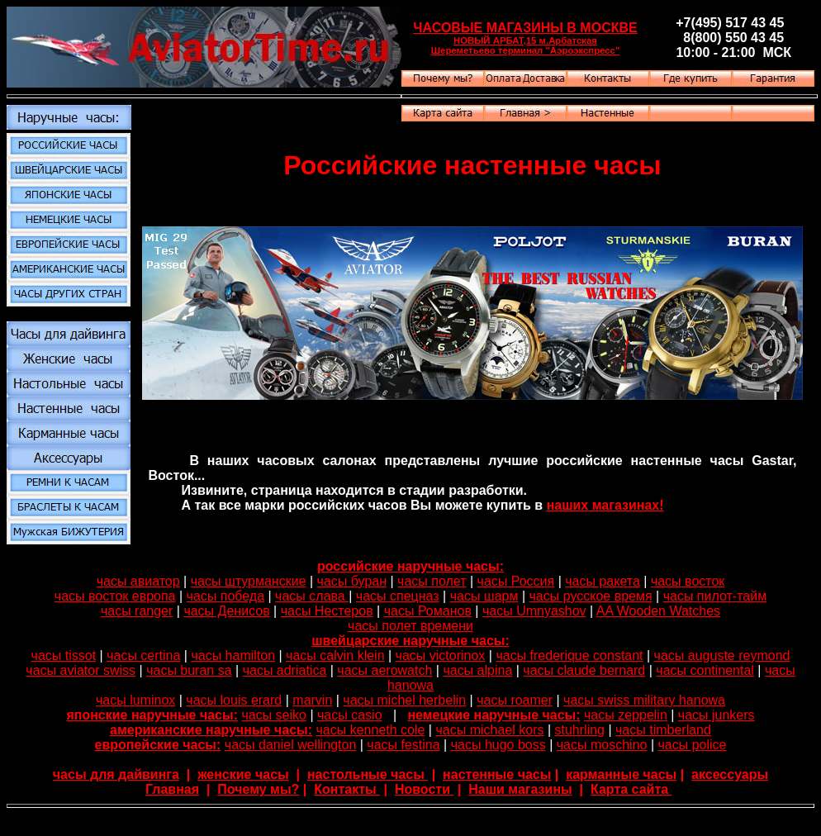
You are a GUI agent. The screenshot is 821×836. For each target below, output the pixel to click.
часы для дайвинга (116, 774)
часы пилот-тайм (714, 596)
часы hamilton (233, 655)
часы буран (352, 581)
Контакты (347, 789)
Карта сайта (631, 789)
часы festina (403, 745)
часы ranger (137, 611)
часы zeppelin (625, 715)
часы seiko (273, 715)
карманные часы (621, 774)
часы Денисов (226, 611)
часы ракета (602, 581)
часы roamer (515, 700)
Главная (172, 789)
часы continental (705, 670)
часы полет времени (410, 626)
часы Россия (516, 581)
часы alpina (477, 670)
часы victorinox (441, 655)
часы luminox (135, 700)
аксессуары (729, 774)
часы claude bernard (584, 670)
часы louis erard (234, 700)
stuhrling (580, 730)
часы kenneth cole (370, 730)
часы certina (143, 655)
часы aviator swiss (80, 670)
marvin (312, 700)
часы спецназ (397, 596)
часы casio (349, 715)
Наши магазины (520, 789)
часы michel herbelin (404, 700)
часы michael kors (489, 730)
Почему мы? (258, 789)
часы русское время (591, 596)
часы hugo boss (498, 745)
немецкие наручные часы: (493, 715)
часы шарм (484, 596)
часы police (691, 745)
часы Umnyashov (534, 611)
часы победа (226, 596)
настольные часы (367, 774)
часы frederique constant (569, 655)
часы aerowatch (384, 670)
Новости (424, 789)
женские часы (243, 774)
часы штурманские (248, 581)
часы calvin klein (335, 655)
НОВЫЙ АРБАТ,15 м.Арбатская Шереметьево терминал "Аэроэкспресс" (525, 45)
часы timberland (663, 730)
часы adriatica (285, 670)
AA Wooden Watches (658, 611)
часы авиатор (138, 581)
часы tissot (64, 655)
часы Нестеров (327, 611)
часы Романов (428, 611)
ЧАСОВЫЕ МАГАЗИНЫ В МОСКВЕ (525, 28)
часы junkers (716, 715)
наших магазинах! (605, 505)
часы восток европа (115, 596)
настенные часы (497, 774)
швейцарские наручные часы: (410, 641)
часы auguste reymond (722, 655)
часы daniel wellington (290, 745)
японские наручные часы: (152, 715)
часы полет (431, 581)
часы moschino (602, 745)
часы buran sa (188, 670)
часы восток (687, 581)
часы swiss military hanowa (644, 700)
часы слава (312, 596)
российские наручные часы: (410, 566)
